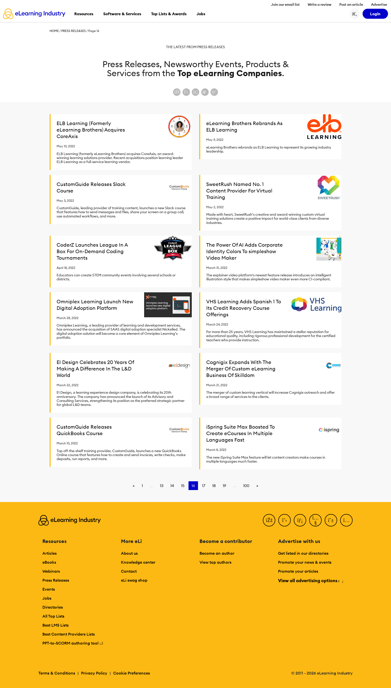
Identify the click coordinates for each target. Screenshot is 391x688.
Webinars (51, 571)
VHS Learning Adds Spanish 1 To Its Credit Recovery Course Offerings (243, 308)
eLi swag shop (134, 580)
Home (54, 31)
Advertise (379, 4)
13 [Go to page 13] (161, 485)
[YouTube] (315, 520)
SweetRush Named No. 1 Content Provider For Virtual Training (239, 190)
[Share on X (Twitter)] (186, 92)
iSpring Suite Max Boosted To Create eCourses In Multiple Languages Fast (240, 433)
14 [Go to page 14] (172, 485)
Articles (49, 553)
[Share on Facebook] (177, 92)
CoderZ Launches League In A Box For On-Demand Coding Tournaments (92, 251)
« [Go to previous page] (134, 485)
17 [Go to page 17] (203, 485)
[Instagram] (346, 520)
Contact (129, 571)
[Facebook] (269, 520)
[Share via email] (205, 92)
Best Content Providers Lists (68, 634)
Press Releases (73, 31)
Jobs (46, 598)
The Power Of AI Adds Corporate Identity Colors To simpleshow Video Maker (244, 251)
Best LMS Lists (55, 625)
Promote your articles (298, 571)
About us (129, 553)
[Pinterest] (331, 520)
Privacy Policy (94, 673)
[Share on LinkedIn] (195, 92)
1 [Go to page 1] (142, 485)
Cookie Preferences (131, 673)
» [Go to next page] (257, 485)
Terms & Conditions (56, 673)
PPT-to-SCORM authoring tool (72, 643)
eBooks (49, 562)
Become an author (216, 553)
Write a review (319, 4)
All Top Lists (53, 616)
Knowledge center (138, 562)
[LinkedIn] (300, 520)
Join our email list (285, 4)
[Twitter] (284, 520)
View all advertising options (310, 580)
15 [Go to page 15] (183, 485)
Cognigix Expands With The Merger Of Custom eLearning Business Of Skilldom (241, 368)
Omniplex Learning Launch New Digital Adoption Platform (95, 304)
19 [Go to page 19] (224, 485)
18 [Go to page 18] (214, 485)
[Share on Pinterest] (214, 92)
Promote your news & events (304, 562)
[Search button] (355, 14)
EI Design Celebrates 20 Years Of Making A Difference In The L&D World (95, 368)
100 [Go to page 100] (246, 485)
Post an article (351, 4)
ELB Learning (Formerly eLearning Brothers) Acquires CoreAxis (91, 129)
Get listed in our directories (303, 553)
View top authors (215, 562)
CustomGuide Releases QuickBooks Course (84, 430)
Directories (52, 607)
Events (48, 589)
